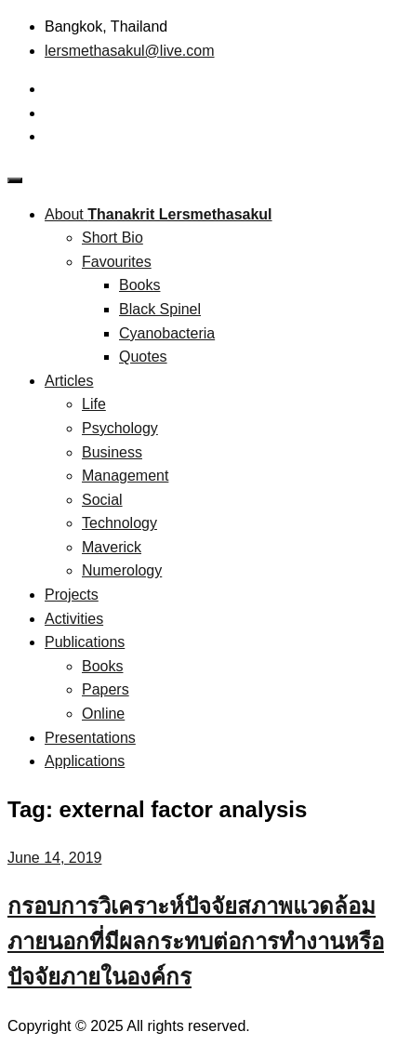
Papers (105, 689)
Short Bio (112, 237)
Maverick (111, 547)
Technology (119, 523)
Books (139, 285)
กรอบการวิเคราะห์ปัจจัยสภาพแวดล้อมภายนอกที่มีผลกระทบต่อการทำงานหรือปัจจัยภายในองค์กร (195, 941)
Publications (85, 642)
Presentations (90, 738)
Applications (85, 761)
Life (94, 404)
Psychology (120, 428)
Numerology (122, 570)
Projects (72, 594)
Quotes (143, 356)
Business (112, 452)
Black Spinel (160, 309)
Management (125, 475)
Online (103, 713)
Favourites (117, 262)
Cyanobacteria (167, 333)
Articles (69, 381)
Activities (74, 619)
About (158, 214)
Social (102, 500)
